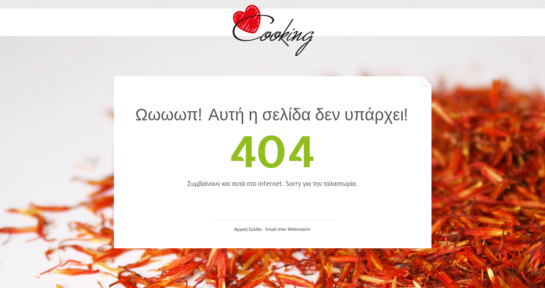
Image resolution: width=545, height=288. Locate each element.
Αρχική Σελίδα (247, 229)
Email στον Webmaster (287, 229)
